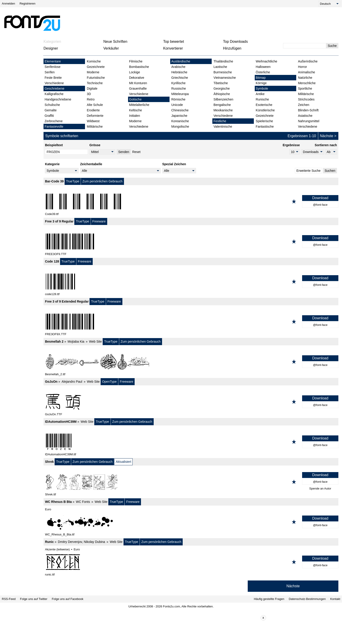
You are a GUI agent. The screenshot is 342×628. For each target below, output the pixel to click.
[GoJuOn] (191, 401)
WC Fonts (83, 502)
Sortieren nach (326, 145)
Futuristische (96, 77)
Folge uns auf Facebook (67, 599)
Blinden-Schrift (308, 110)
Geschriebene (54, 88)
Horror (302, 67)
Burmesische (222, 72)
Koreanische (180, 121)
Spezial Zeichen (174, 164)
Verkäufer (111, 48)
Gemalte (51, 110)
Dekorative (136, 77)
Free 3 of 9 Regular (59, 221)
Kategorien (52, 41)
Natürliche (305, 77)
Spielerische (264, 121)
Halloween (263, 67)
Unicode (177, 105)
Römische (178, 99)
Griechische (179, 77)
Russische (178, 88)
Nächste (326, 136)
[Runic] (191, 562)
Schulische (52, 105)
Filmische (135, 61)
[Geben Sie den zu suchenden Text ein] (304, 45)
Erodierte (93, 110)
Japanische (179, 115)
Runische (262, 99)
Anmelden (8, 3)
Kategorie (52, 164)
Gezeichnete (96, 67)
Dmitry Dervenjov (70, 542)
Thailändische (223, 61)
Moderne (93, 72)
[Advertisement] (172, 23)
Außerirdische (308, 61)
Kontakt (335, 599)
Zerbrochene (54, 121)
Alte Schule (95, 105)
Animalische (306, 72)
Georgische (221, 88)
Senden (123, 152)
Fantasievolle (54, 126)
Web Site (95, 341)
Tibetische (220, 83)
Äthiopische (221, 94)
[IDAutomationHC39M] (191, 441)
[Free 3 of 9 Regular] (191, 241)
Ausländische (180, 61)
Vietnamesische (224, 77)
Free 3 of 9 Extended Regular (67, 301)
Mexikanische (223, 110)
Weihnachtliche (266, 61)
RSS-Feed (9, 599)
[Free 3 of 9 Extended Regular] (191, 321)
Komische (94, 61)
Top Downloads (235, 41)
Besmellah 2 (54, 341)
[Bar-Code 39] (191, 201)
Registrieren (27, 3)
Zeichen (303, 105)
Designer (51, 48)
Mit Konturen (138, 83)
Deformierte (95, 115)
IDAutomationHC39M (60, 421)
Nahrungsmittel (308, 121)
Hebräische (179, 72)
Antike (260, 94)
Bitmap (261, 77)
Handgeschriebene (58, 99)
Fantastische (265, 126)
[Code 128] (191, 281)
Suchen (330, 170)
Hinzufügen (232, 48)
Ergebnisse (291, 145)
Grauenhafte (138, 88)
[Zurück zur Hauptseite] (32, 23)
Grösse (95, 145)
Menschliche (307, 83)
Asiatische (305, 115)
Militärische (95, 126)
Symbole (262, 88)
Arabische (178, 67)
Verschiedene (54, 83)
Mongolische (180, 126)
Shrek (49, 461)
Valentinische (222, 126)
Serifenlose (53, 67)
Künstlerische (265, 110)
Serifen (50, 72)
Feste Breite (53, 77)
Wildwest (93, 121)
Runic (49, 542)
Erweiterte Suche (308, 170)
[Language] (329, 3)
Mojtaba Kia (76, 341)
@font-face (320, 204)
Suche (332, 46)
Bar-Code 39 (54, 181)
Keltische (135, 110)
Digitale (92, 88)
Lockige (134, 72)
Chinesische (180, 110)
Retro (91, 99)
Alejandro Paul (72, 381)
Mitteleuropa (180, 94)
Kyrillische (178, 83)
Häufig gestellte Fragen (269, 599)
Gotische (135, 99)
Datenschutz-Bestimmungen (307, 599)
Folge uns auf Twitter (33, 599)
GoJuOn (51, 381)
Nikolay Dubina (94, 542)
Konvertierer (173, 48)
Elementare (53, 61)
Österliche (263, 72)
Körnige (261, 83)
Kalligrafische (54, 94)
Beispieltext (54, 145)
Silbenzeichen (223, 99)
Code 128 (52, 261)
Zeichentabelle (91, 164)
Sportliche (305, 88)
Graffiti (49, 115)
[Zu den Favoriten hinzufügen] (294, 201)
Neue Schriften (115, 41)
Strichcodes (306, 99)
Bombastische (139, 67)
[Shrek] (191, 482)
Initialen (134, 115)
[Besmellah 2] (191, 361)
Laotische (220, 67)
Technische (95, 83)
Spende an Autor (320, 488)
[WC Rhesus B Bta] (191, 522)
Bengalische (222, 105)
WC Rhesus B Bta (58, 502)
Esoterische (264, 105)
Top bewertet (173, 41)
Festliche (219, 121)
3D (89, 94)
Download (320, 198)
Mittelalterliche (139, 105)
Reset (136, 152)
